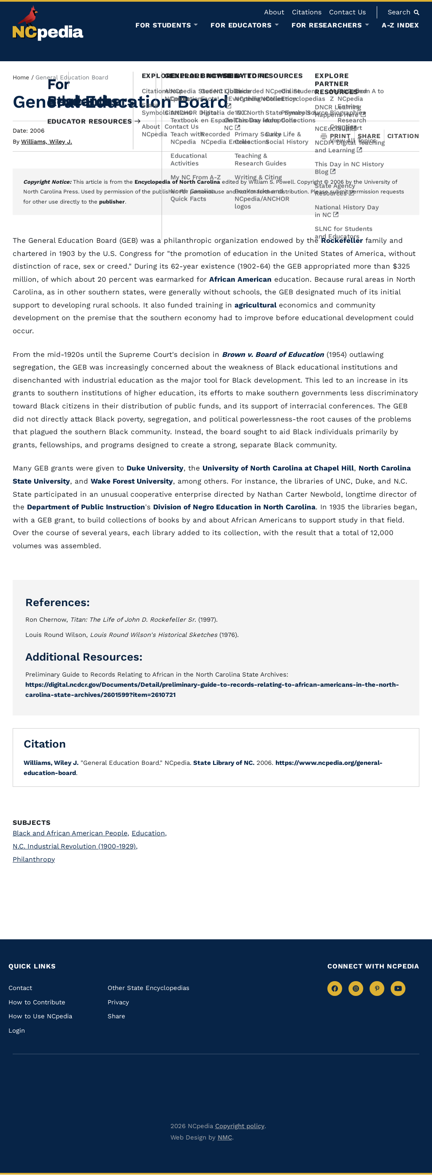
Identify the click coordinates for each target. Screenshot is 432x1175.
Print (336, 136)
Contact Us (347, 12)
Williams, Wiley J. (46, 141)
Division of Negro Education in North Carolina (234, 507)
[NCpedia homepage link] (48, 23)
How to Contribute (36, 1002)
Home (21, 77)
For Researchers (327, 25)
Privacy (118, 1002)
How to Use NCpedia (40, 1016)
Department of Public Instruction (86, 507)
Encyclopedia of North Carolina (177, 182)
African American (240, 279)
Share (369, 136)
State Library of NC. (223, 763)
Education (149, 833)
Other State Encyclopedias (148, 988)
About (274, 12)
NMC (225, 1137)
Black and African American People (71, 833)
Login (16, 1030)
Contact (20, 988)
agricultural (257, 305)
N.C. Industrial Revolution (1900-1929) (75, 846)
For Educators (241, 25)
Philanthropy (34, 859)
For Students (163, 25)
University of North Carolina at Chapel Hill (278, 468)
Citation (403, 136)
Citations (306, 12)
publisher (112, 202)
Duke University (155, 468)
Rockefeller (342, 240)
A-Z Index (400, 25)
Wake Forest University (132, 481)
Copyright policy (240, 1126)
